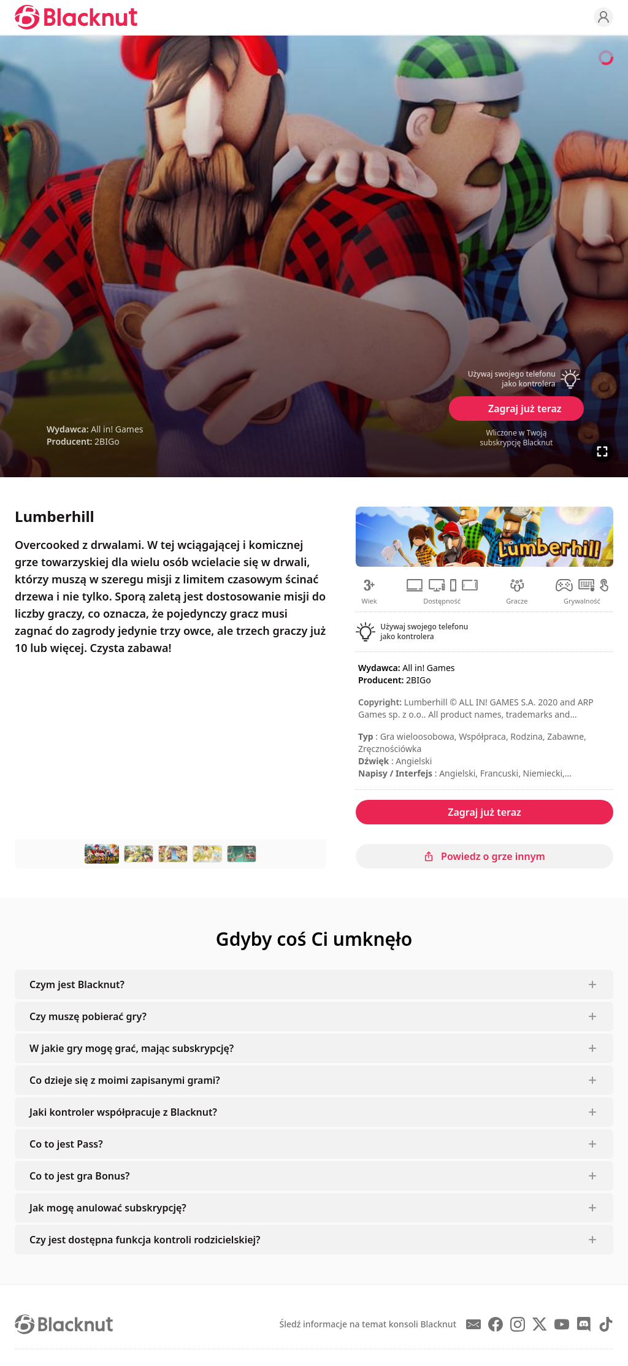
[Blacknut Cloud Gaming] (76, 17)
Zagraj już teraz (525, 408)
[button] (516, 379)
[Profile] (603, 17)
